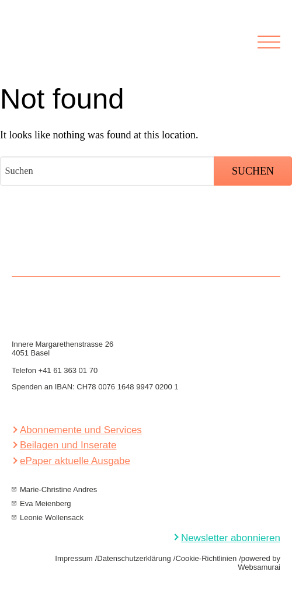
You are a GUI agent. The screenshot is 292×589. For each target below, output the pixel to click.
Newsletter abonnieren (230, 537)
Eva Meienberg (45, 503)
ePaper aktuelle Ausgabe (75, 460)
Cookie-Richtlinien (206, 558)
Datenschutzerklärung (134, 558)
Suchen (253, 171)
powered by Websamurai (259, 562)
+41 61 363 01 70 (68, 370)
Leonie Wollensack (52, 517)
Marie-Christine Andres (58, 489)
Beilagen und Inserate (68, 445)
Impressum (73, 558)
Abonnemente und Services (81, 429)
